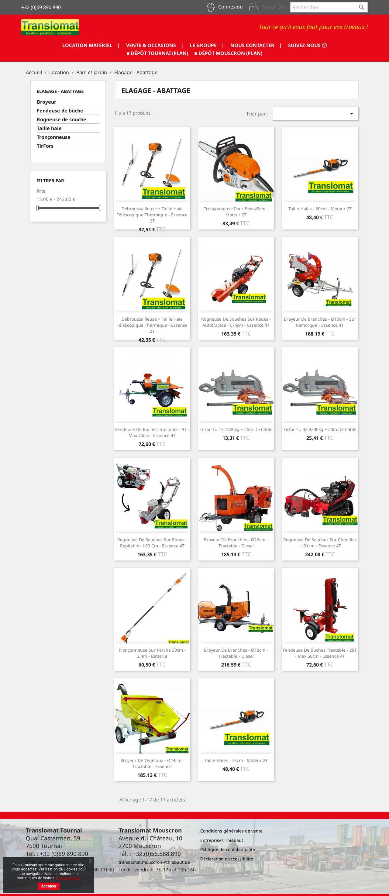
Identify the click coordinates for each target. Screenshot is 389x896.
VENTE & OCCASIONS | (155, 45)
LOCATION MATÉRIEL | (91, 45)
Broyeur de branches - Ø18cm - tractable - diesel (236, 653)
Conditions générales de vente (231, 831)
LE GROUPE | (207, 45)
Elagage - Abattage (60, 91)
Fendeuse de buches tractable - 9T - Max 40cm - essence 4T (152, 432)
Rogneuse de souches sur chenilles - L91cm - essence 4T (320, 543)
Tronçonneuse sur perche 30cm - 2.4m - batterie (152, 653)
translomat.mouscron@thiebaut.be (154, 862)
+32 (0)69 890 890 (41, 7)
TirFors (45, 146)
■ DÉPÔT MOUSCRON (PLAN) (228, 53)
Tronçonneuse (54, 137)
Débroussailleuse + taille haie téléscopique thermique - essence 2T (152, 215)
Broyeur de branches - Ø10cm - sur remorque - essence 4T (320, 322)
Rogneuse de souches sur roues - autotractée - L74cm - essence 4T (236, 322)
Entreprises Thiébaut (221, 840)
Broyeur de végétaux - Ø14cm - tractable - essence (152, 763)
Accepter (48, 886)
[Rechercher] (329, 7)
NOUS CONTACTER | (256, 45)
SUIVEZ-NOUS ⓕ (307, 45)
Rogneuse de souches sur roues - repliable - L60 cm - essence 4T (152, 543)
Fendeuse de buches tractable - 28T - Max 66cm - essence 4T (320, 653)
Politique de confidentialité (227, 849)
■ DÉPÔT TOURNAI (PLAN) (157, 53)
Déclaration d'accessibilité (226, 859)
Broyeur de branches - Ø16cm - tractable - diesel (236, 543)
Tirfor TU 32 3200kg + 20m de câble (320, 429)
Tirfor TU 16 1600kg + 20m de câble (236, 429)
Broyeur (46, 102)
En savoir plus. (68, 878)
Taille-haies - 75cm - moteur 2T (236, 760)
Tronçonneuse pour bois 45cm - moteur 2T (236, 212)
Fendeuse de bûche (60, 111)
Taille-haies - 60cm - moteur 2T (320, 209)
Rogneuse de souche (61, 119)
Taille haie (49, 128)
